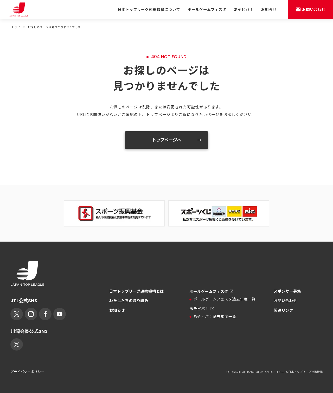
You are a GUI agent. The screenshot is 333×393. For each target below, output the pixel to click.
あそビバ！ (243, 9)
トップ (15, 27)
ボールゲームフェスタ (207, 9)
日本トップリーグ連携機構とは (136, 291)
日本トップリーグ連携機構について (149, 9)
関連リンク (283, 310)
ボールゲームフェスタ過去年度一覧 (222, 299)
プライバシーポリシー (27, 371)
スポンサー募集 (287, 291)
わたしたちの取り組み (128, 300)
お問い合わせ (285, 300)
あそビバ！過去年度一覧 (212, 316)
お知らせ (269, 9)
